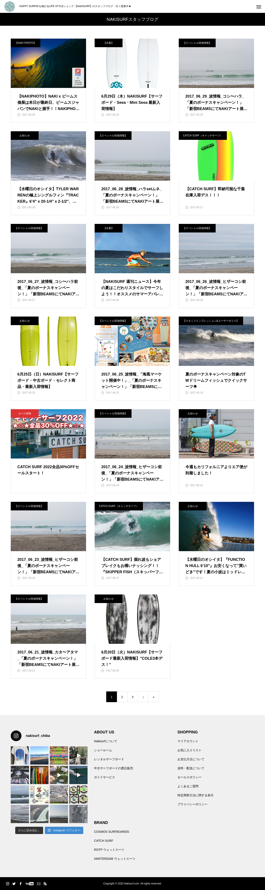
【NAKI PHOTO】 (25, 42)
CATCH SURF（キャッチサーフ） (203, 135)
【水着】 (108, 42)
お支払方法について (190, 759)
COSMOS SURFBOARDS (111, 831)
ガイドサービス (104, 777)
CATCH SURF (103, 840)
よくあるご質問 (187, 786)
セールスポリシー (189, 777)
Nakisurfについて (105, 741)
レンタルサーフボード (109, 759)
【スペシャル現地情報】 (197, 42)
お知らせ (25, 135)
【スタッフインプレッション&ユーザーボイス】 (211, 320)
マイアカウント (187, 741)
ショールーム (103, 750)
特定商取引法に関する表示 (195, 795)
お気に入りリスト (189, 750)
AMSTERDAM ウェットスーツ (114, 858)
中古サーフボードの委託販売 (113, 768)
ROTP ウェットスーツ (109, 849)
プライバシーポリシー (192, 804)
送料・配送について (190, 768)
